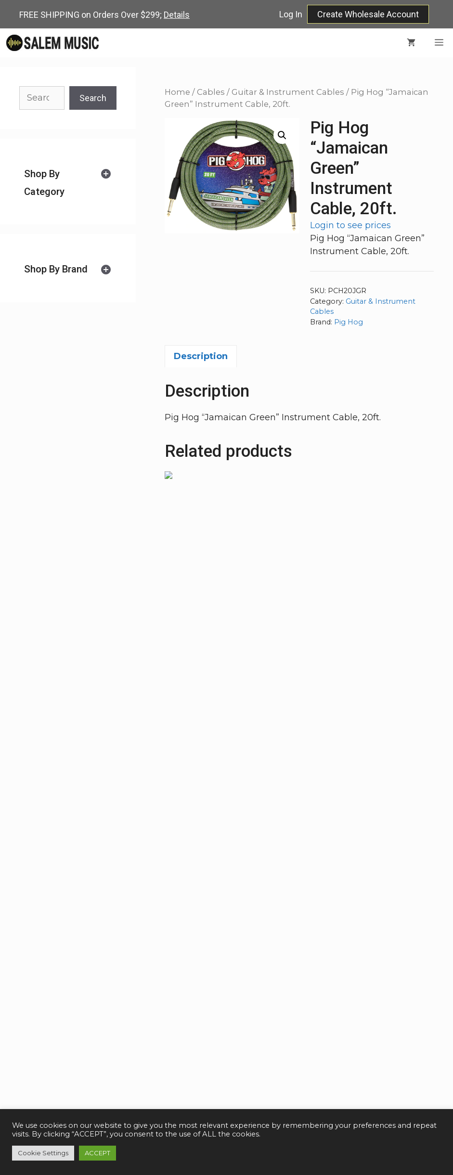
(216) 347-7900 (248, 1009)
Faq (333, 1009)
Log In (290, 14)
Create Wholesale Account (368, 14)
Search (92, 98)
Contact (341, 1021)
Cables (211, 92)
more (141, 1082)
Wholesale (347, 996)
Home (177, 92)
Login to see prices (350, 225)
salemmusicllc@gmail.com (248, 1021)
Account (343, 1033)
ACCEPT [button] (97, 1153)
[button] (282, 135)
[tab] (67, 183)
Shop (336, 984)
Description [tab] (201, 356)
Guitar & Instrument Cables (288, 92)
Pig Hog (348, 322)
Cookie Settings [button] (43, 1153)
